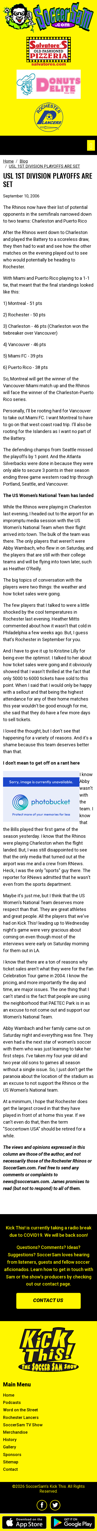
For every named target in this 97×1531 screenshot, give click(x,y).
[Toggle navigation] (91, 145)
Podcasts (12, 1402)
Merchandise (15, 1432)
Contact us (48, 1300)
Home (8, 1395)
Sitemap (10, 1462)
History (10, 1439)
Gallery (9, 1447)
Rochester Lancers (21, 1417)
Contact (10, 1469)
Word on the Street (20, 1410)
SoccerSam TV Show (23, 1424)
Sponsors (12, 1454)
